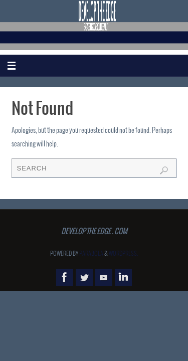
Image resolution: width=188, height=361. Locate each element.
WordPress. (123, 254)
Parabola (91, 254)
